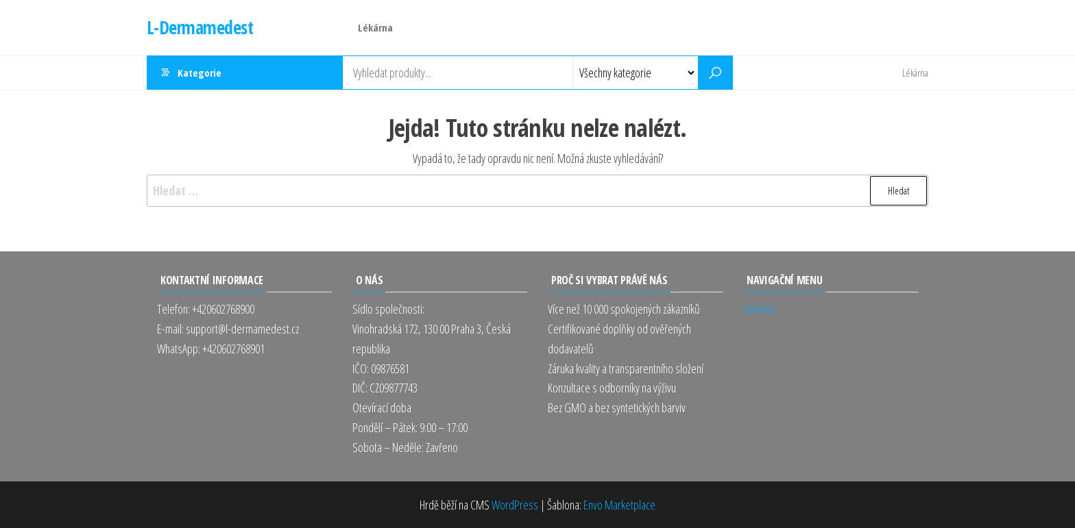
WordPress (515, 504)
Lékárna (375, 27)
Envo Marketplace (619, 504)
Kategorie (199, 72)
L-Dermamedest (200, 27)
